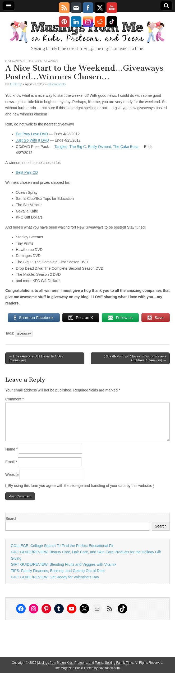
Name (11, 449)
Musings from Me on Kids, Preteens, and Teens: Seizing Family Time (85, 663)
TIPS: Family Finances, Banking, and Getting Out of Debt (58, 571)
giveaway (24, 333)
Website (12, 474)
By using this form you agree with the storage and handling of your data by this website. (81, 485)
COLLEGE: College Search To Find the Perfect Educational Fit (62, 546)
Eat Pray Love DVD (32, 134)
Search (11, 518)
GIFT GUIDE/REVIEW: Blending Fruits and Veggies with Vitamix (63, 564)
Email (11, 462)
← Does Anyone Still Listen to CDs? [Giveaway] (36, 358)
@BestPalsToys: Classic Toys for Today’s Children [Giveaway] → (135, 358)
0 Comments (57, 84)
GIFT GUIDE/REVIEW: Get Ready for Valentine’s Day (55, 577)
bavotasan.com (109, 668)
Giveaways (13, 61)
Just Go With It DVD (32, 140)
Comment (14, 399)
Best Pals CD (27, 172)
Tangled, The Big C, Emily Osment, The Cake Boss (96, 146)
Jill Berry (15, 84)
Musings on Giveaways (40, 61)
